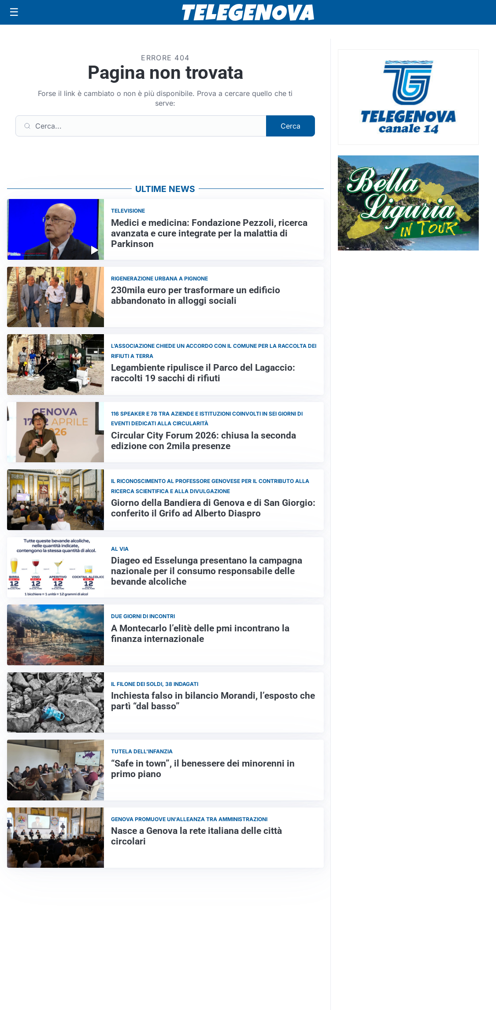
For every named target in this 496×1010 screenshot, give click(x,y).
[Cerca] (141, 125)
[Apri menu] (14, 12)
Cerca (290, 126)
